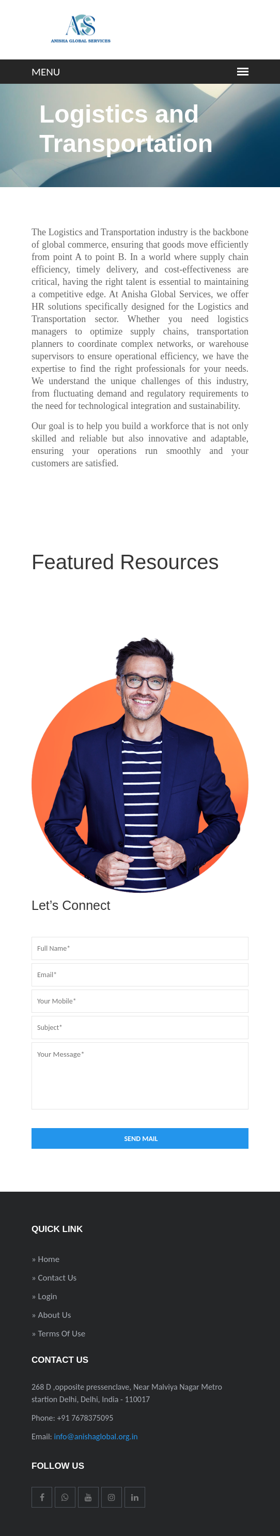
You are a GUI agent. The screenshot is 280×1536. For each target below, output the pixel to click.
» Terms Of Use (58, 1333)
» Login (44, 1296)
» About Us (51, 1315)
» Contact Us (54, 1277)
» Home (45, 1259)
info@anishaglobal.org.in (96, 1436)
